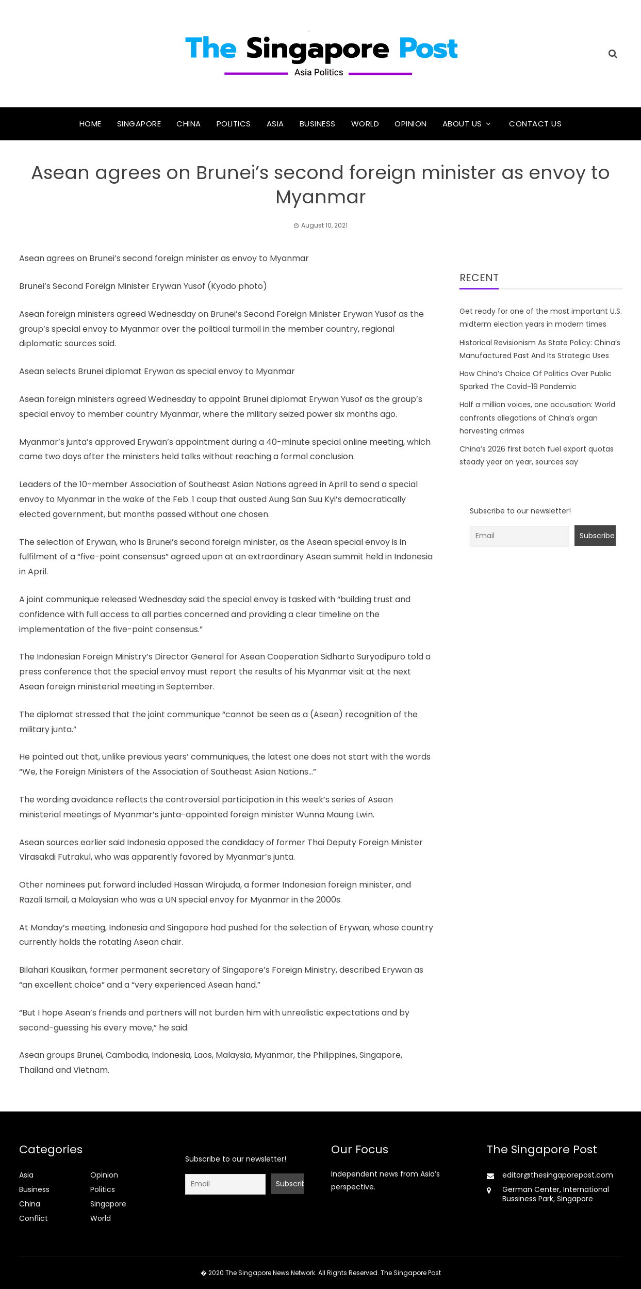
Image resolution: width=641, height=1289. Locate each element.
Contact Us (535, 123)
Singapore (139, 123)
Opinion (411, 123)
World (365, 123)
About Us (462, 123)
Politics (234, 123)
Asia (275, 123)
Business (318, 123)
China (188, 123)
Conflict (33, 1218)
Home (90, 123)
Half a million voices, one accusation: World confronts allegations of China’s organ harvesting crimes (537, 417)
